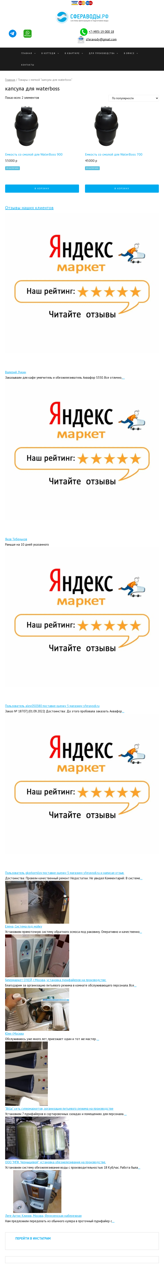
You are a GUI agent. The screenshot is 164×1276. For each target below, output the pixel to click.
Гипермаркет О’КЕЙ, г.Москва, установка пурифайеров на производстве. (55, 980)
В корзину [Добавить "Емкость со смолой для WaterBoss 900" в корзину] (42, 188)
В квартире (72, 53)
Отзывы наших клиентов (29, 207)
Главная (26, 53)
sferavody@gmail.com (101, 39)
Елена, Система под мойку (23, 926)
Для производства (102, 53)
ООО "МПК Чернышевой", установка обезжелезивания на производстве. (55, 1162)
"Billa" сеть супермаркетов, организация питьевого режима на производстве (59, 1108)
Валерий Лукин (15, 372)
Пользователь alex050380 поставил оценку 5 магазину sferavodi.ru (52, 706)
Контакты (27, 65)
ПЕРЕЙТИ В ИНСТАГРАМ (33, 1238)
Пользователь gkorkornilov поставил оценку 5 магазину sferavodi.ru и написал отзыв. (64, 873)
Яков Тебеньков (16, 539)
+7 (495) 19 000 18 (101, 32)
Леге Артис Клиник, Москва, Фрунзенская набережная (43, 1216)
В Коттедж (48, 53)
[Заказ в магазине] (133, 98)
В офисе (129, 53)
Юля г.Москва (14, 1033)
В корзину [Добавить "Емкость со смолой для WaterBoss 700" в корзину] (121, 188)
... (123, 377)
